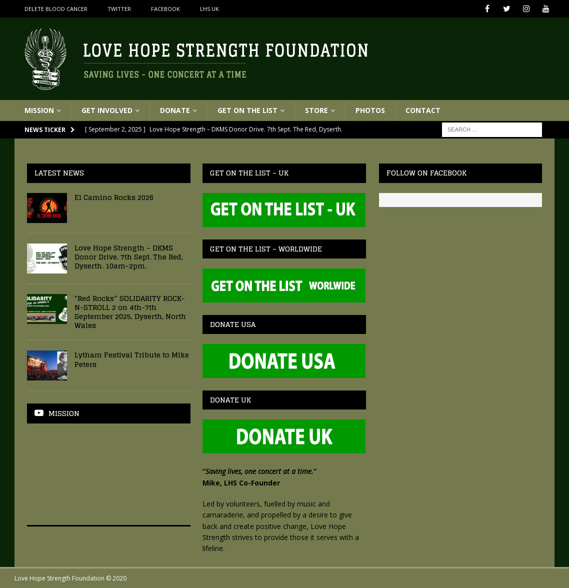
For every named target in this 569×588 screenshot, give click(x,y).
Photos (370, 110)
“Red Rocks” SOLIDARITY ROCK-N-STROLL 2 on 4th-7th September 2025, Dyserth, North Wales (130, 312)
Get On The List (248, 110)
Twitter (119, 8)
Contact (423, 110)
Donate (175, 110)
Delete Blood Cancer (56, 8)
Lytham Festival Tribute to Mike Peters (131, 359)
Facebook (165, 8)
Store (316, 110)
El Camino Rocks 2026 (114, 197)
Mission (39, 110)
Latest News (59, 172)
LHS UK (209, 8)
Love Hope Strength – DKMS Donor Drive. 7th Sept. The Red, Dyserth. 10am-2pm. (128, 257)
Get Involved (107, 110)
